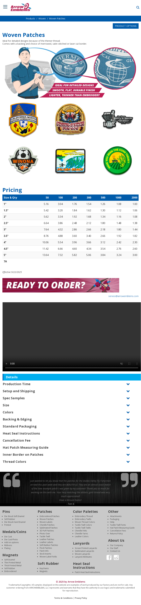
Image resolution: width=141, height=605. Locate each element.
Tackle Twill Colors (83, 525)
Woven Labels (46, 522)
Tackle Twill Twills (83, 527)
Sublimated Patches (48, 527)
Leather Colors (81, 536)
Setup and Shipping (19, 391)
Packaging (114, 519)
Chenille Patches (47, 525)
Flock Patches (46, 548)
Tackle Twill (45, 536)
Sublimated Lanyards (84, 551)
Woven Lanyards (82, 554)
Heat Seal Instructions (21, 433)
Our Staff (114, 548)
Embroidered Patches (49, 516)
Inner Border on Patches (23, 454)
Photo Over (45, 533)
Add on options (11, 542)
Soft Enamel (9, 559)
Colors (8, 412)
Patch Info (44, 551)
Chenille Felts (81, 530)
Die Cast (8, 536)
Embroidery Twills (83, 519)
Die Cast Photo (11, 539)
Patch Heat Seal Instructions (87, 572)
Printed (7, 525)
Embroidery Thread (84, 516)
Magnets (43, 571)
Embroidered (10, 571)
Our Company (116, 545)
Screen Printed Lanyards (86, 548)
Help (112, 522)
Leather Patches (47, 539)
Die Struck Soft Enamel (14, 516)
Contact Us (115, 551)
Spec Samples (14, 398)
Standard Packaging (20, 426)
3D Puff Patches (47, 530)
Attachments (115, 516)
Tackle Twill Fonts (118, 525)
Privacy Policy (81, 598)
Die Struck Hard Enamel (15, 522)
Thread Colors (14, 461)
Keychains (44, 568)
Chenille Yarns (81, 533)
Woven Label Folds (48, 556)
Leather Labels (46, 542)
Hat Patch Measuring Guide (25, 447)
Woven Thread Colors (85, 522)
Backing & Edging (17, 419)
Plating (7, 548)
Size (6, 405)
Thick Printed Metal (12, 565)
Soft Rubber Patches (49, 545)
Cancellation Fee (16, 440)
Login (70, 600)
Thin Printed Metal (12, 562)
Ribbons (8, 545)
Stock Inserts (45, 553)
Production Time (16, 384)
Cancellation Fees (118, 530)
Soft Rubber (9, 519)
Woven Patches (46, 519)
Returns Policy (116, 533)
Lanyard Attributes (83, 556)
